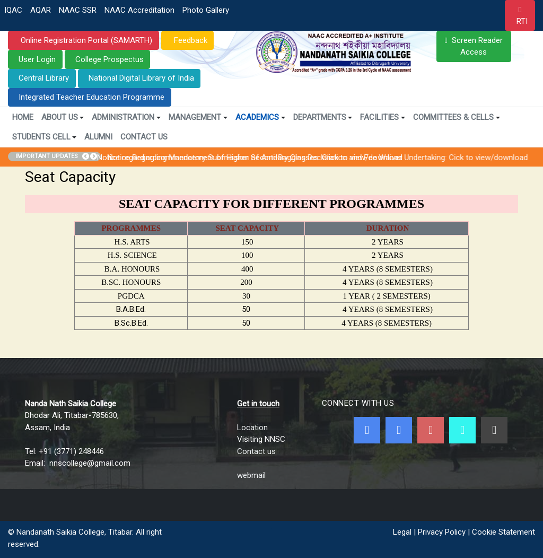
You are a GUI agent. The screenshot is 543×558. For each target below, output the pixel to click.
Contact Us (144, 137)
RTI (522, 21)
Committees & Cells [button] (456, 117)
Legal (402, 532)
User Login (37, 59)
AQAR (40, 10)
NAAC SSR (78, 10)
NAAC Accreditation (139, 10)
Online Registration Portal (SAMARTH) (85, 40)
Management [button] (198, 117)
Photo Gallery (205, 10)
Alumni (98, 137)
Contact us (256, 451)
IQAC (13, 10)
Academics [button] (260, 117)
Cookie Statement (503, 532)
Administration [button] (126, 117)
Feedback (189, 40)
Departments (323, 117)
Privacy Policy (442, 532)
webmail (251, 475)
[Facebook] (367, 430)
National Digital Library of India (141, 78)
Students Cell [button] (44, 137)
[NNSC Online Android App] (462, 430)
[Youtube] (430, 430)
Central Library (44, 78)
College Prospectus (109, 59)
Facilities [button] (382, 117)
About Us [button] (62, 117)
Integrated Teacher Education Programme (91, 97)
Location (252, 427)
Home (22, 117)
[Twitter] (399, 430)
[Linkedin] (494, 430)
